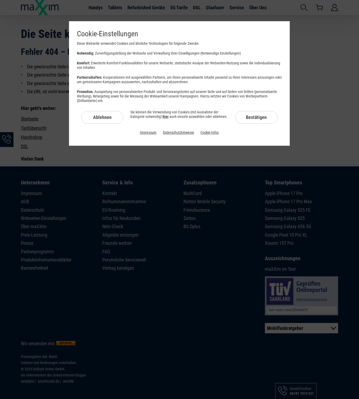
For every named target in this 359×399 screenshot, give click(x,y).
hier (166, 116)
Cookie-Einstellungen (107, 33)
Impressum (148, 132)
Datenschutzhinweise (178, 132)
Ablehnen (102, 117)
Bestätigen (256, 117)
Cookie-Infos (209, 132)
